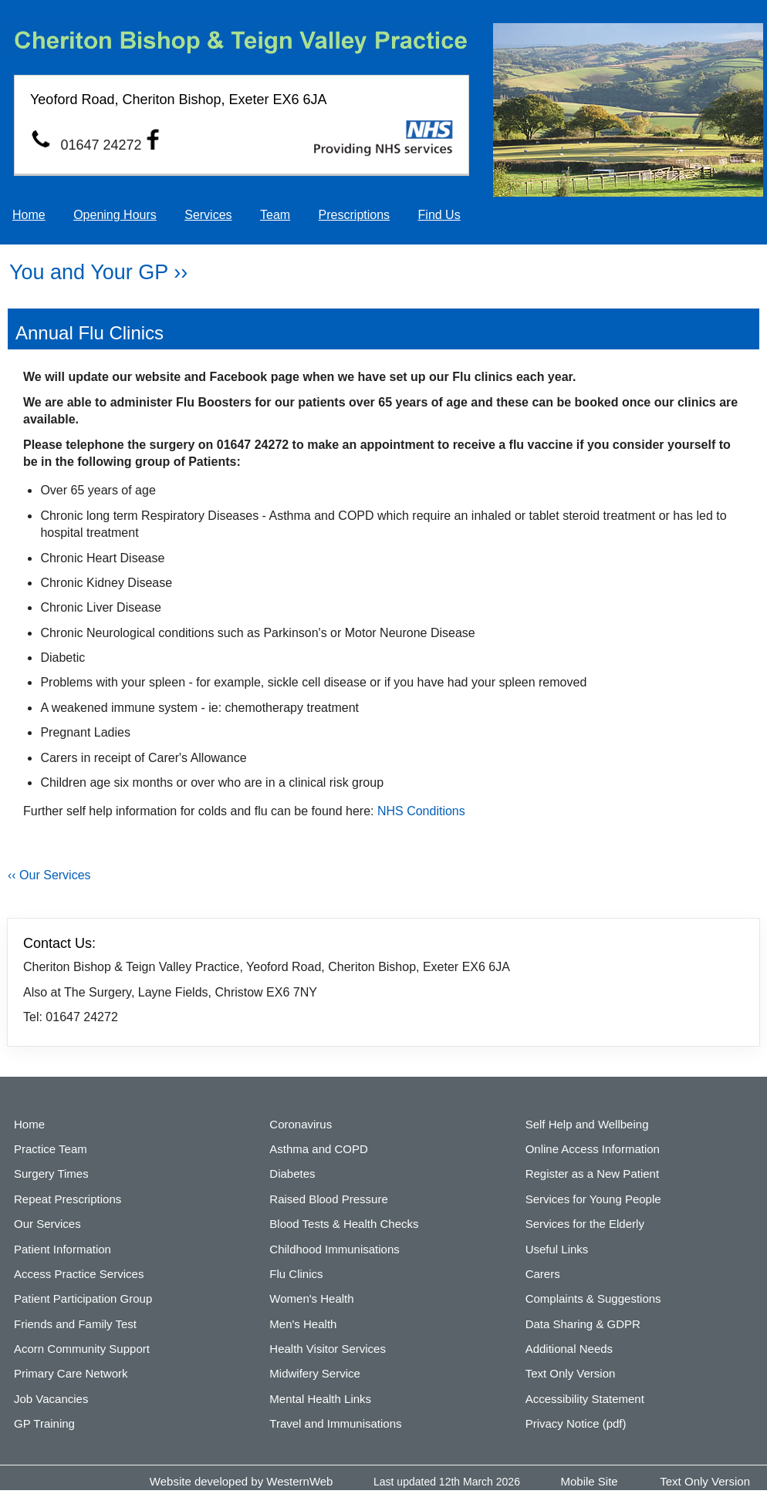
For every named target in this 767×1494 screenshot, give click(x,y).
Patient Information (62, 1249)
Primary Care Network (71, 1373)
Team (275, 214)
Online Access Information (592, 1148)
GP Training (44, 1423)
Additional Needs (569, 1348)
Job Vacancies (51, 1398)
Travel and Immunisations (335, 1423)
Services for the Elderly (584, 1223)
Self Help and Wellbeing (587, 1124)
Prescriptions (354, 214)
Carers (542, 1273)
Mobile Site (589, 1481)
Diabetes (292, 1173)
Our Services (47, 1223)
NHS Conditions (421, 811)
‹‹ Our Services (49, 875)
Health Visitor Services (327, 1348)
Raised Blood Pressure (328, 1199)
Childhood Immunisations (334, 1249)
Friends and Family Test (75, 1323)
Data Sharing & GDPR (582, 1323)
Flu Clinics (296, 1273)
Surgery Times (51, 1173)
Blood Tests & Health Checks (343, 1223)
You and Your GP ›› (98, 272)
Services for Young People (593, 1199)
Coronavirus (300, 1124)
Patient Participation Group (83, 1298)
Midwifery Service (314, 1373)
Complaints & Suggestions (593, 1298)
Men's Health (302, 1323)
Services (207, 214)
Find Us (439, 214)
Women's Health (311, 1298)
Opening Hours (115, 214)
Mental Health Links (320, 1398)
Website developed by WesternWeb (241, 1481)
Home (29, 214)
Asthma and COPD (318, 1148)
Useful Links (557, 1249)
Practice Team (50, 1148)
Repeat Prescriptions (67, 1199)
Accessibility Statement (584, 1398)
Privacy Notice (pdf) (576, 1423)
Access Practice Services (79, 1273)
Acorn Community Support (82, 1348)
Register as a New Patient (592, 1173)
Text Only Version (570, 1373)
